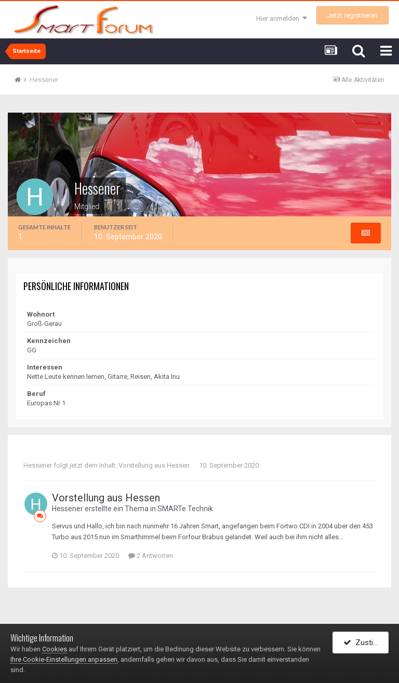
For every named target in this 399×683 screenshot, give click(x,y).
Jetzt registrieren (352, 15)
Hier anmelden (281, 18)
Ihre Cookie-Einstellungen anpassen (63, 659)
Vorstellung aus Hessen (154, 465)
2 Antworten (150, 555)
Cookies (54, 649)
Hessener (37, 465)
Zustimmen (366, 643)
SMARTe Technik (185, 508)
